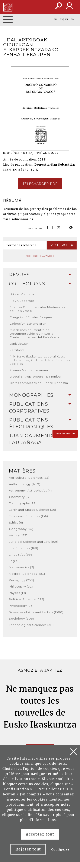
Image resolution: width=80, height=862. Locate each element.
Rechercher (61, 245)
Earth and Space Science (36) (32, 509)
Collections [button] (40, 284)
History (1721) (19, 535)
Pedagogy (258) (21, 580)
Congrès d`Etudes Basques (31, 317)
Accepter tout (40, 834)
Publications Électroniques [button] (40, 423)
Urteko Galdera (22, 294)
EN (72, 19)
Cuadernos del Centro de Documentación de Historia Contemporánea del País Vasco (34, 333)
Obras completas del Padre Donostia (39, 383)
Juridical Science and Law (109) (33, 541)
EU (55, 19)
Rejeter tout (28, 849)
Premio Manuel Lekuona (29, 370)
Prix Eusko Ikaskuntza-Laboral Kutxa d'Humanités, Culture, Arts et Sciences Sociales (40, 360)
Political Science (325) (26, 599)
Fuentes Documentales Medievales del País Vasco (37, 308)
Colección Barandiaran (28, 323)
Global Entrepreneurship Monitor (36, 376)
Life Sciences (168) (23, 548)
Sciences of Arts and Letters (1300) (36, 612)
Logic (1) (15, 561)
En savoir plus (51, 815)
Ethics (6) (16, 522)
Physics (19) (17, 593)
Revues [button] (40, 275)
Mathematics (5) (21, 567)
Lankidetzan (19, 343)
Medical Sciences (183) (27, 573)
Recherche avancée (40, 256)
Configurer (60, 849)
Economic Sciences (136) (28, 516)
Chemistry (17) (20, 497)
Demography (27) (22, 503)
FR (66, 19)
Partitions (17, 350)
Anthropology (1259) (24, 484)
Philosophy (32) (21, 586)
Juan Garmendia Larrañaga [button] (40, 439)
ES (61, 19)
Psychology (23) (21, 605)
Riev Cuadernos (22, 300)
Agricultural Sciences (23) (29, 477)
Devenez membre (65, 433)
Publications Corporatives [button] (40, 407)
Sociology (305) (21, 618)
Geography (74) (21, 529)
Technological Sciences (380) (32, 625)
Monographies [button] (40, 395)
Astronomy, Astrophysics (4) (30, 490)
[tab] (40, 274)
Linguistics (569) (21, 554)
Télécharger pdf (40, 184)
